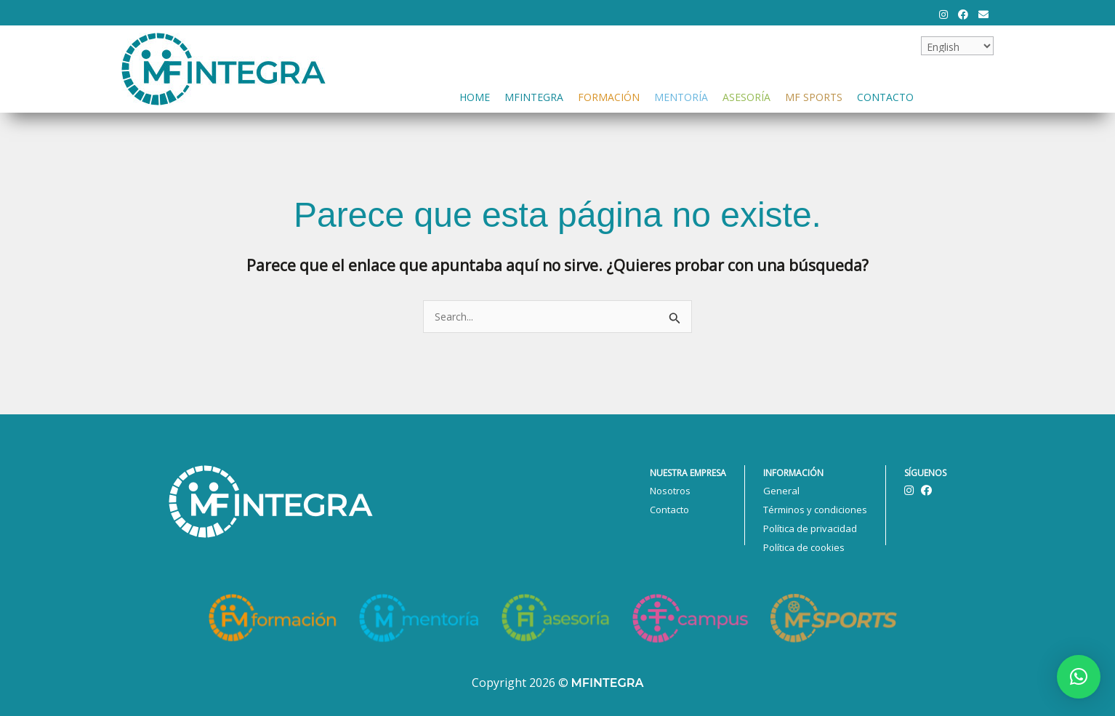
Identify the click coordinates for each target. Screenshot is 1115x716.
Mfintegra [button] (533, 95)
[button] (1078, 677)
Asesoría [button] (746, 95)
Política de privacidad (810, 528)
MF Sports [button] (813, 95)
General (781, 490)
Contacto (885, 95)
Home (474, 95)
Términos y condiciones (815, 509)
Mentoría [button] (681, 95)
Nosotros (670, 490)
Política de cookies (804, 547)
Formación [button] (609, 95)
